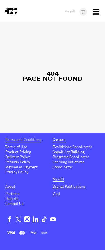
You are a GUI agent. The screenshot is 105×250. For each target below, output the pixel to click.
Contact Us (14, 204)
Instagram (27, 219)
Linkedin (36, 219)
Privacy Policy (16, 172)
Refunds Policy (17, 162)
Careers (59, 140)
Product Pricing (18, 152)
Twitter (18, 219)
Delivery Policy (17, 157)
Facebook (10, 219)
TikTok (44, 219)
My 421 (58, 179)
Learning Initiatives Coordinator (69, 164)
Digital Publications (69, 186)
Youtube (53, 219)
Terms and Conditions (23, 140)
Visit (56, 194)
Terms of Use (16, 147)
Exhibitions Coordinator (72, 147)
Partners (12, 194)
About (10, 186)
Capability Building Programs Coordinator (71, 154)
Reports (11, 199)
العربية (70, 11)
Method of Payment (21, 167)
